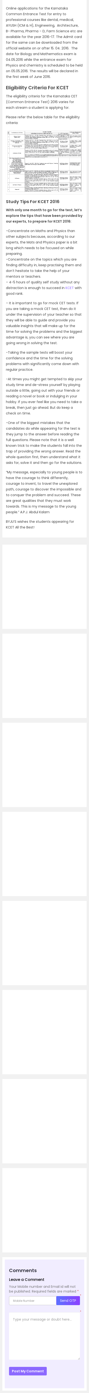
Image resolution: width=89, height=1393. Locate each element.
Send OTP (68, 1300)
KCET (70, 287)
